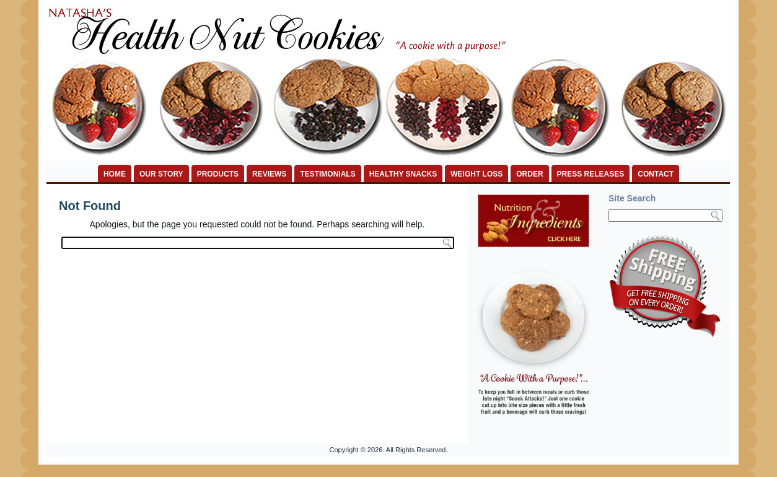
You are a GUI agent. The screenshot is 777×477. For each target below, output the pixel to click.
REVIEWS (269, 174)
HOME (114, 174)
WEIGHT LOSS (476, 174)
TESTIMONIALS (327, 174)
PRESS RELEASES (591, 174)
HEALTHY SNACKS (403, 174)
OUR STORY (161, 174)
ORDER (529, 174)
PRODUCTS (218, 174)
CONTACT (656, 174)
